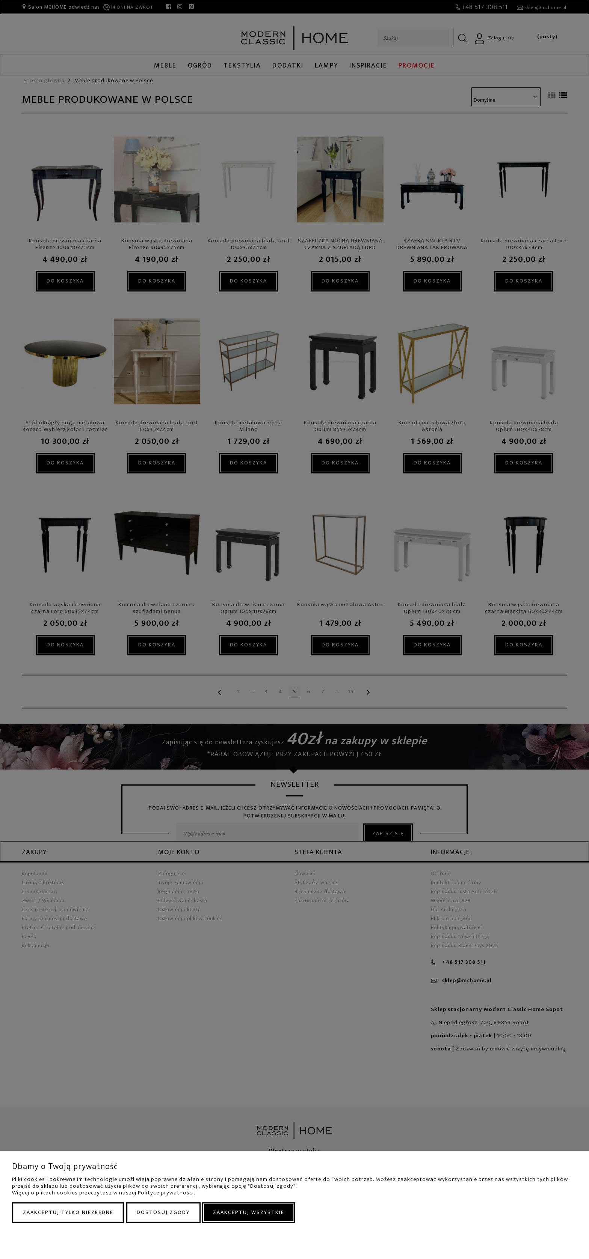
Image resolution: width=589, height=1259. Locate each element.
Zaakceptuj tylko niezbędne (68, 1212)
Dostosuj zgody (163, 1212)
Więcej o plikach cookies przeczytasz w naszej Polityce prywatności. (103, 1192)
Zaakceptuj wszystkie (248, 1212)
